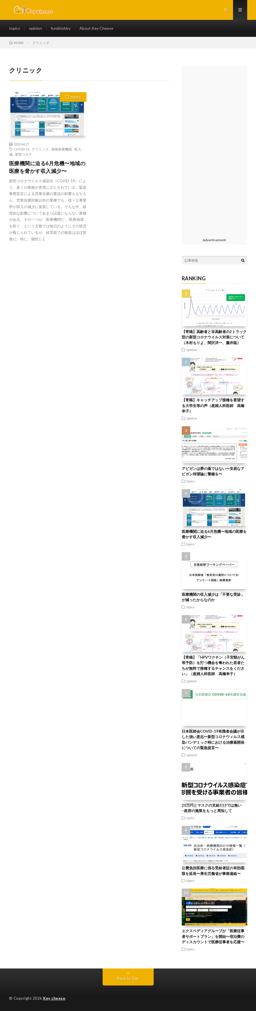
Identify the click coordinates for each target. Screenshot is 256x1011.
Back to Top (128, 978)
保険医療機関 (61, 149)
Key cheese (54, 998)
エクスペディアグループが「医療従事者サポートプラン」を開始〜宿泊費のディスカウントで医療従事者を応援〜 (213, 936)
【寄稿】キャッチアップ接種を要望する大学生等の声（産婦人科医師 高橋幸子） (213, 405)
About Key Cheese (96, 28)
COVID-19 (21, 149)
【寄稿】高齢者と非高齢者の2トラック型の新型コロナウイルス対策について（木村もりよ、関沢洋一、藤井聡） (214, 337)
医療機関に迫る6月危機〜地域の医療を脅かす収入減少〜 (47, 167)
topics (14, 28)
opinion (35, 28)
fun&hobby (61, 28)
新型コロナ (23, 154)
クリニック (40, 149)
